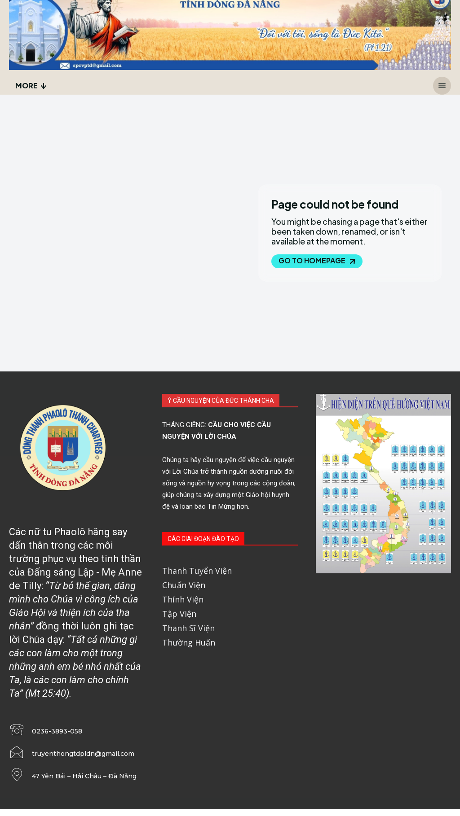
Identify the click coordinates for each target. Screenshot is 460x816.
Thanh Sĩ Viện (188, 629)
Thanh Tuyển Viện (197, 572)
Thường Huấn (188, 643)
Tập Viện (179, 615)
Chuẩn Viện (183, 586)
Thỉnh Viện (182, 600)
